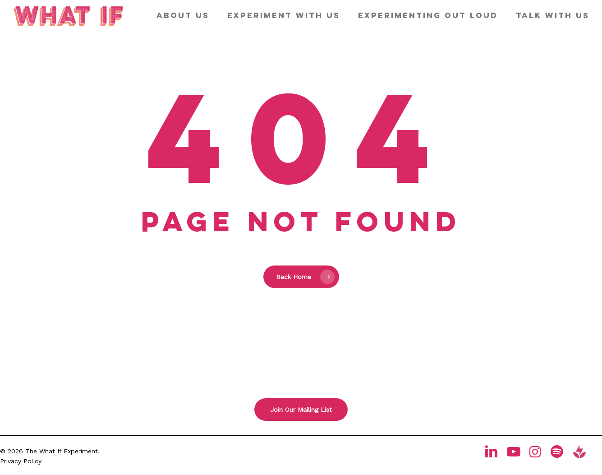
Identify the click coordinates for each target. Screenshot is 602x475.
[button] (301, 409)
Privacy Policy (20, 461)
